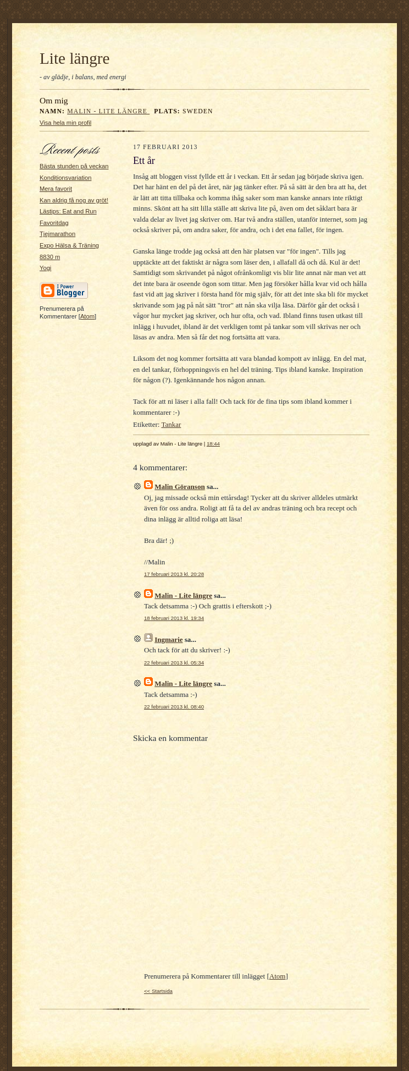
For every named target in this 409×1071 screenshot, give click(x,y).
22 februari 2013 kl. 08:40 (174, 707)
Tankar (171, 424)
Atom (87, 316)
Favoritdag (54, 222)
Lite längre (75, 58)
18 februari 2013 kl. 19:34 (174, 618)
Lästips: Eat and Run (68, 211)
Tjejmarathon (57, 233)
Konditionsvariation (65, 177)
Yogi (45, 268)
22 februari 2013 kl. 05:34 (174, 663)
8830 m (50, 257)
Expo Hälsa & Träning (69, 245)
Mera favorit (56, 188)
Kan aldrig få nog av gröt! (74, 200)
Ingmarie (168, 639)
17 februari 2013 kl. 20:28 (174, 574)
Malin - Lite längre (108, 111)
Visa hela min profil (65, 122)
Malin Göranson (179, 486)
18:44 (213, 444)
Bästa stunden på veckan (74, 166)
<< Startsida (158, 991)
